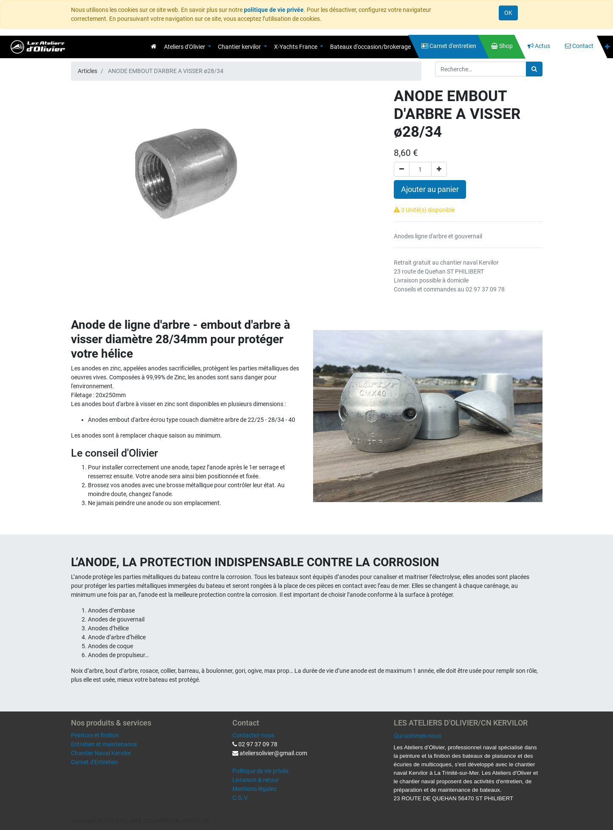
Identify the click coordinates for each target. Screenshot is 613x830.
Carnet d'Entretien (94, 762)
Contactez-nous (253, 735)
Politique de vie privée (260, 771)
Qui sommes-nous (417, 735)
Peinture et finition (95, 735)
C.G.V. (240, 797)
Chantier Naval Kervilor (101, 753)
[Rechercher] (534, 69)
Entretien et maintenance (104, 744)
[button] (607, 47)
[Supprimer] (402, 169)
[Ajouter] (439, 169)
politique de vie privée (274, 9)
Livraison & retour (255, 779)
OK (508, 12)
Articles (87, 71)
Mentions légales (254, 788)
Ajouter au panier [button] (430, 189)
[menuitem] (154, 46)
